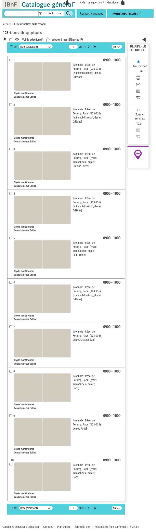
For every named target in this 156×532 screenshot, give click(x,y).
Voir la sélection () (32, 39)
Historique (112, 2)
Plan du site (63, 527)
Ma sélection (140, 66)
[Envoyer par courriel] (138, 86)
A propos (48, 527)
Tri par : (14, 46)
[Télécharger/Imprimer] (138, 79)
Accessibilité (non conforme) (110, 527)
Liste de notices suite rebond (30, 24)
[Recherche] (21, 13)
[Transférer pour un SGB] (138, 99)
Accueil (7, 24)
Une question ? (96, 2)
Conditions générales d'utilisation (20, 527)
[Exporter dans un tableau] (138, 92)
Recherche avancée (91, 13)
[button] (40, 13)
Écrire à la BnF (82, 527)
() (64, 39)
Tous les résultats (140, 116)
